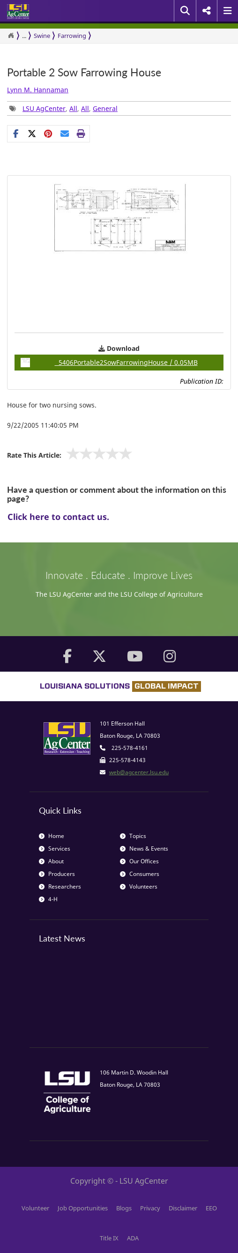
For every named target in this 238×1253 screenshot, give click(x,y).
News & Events (144, 849)
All (73, 108)
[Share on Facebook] (15, 133)
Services (54, 849)
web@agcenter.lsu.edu (139, 772)
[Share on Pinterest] (48, 133)
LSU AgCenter (44, 108)
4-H (48, 899)
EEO (211, 1208)
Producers (57, 874)
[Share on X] (32, 133)
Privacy (150, 1208)
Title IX (109, 1238)
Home (51, 836)
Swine (42, 35)
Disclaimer (183, 1208)
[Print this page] (81, 133)
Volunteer (35, 1208)
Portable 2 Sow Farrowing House (84, 72)
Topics (133, 836)
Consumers (139, 874)
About (51, 861)
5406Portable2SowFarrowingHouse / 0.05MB (109, 362)
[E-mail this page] (65, 133)
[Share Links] (48, 133)
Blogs (124, 1208)
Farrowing (72, 35)
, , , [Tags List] (63, 108)
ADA (133, 1238)
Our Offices (139, 861)
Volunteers (138, 886)
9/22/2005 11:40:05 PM (43, 425)
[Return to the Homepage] (11, 35)
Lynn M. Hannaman (37, 89)
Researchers (60, 886)
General (105, 108)
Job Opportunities (83, 1208)
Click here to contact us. (58, 516)
